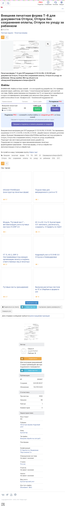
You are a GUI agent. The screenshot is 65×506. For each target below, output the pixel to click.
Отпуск (4, 158)
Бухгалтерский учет (27, 481)
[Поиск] (8, 3)
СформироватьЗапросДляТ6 (52, 155)
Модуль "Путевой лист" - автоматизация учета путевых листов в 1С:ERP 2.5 (16, 224)
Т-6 (27, 155)
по (31, 158)
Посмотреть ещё (31, 303)
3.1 (40, 155)
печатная (15, 155)
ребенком (46, 158)
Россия (22, 464)
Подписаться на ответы (10, 307)
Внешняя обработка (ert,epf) (30, 438)
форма (22, 155)
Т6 (32, 155)
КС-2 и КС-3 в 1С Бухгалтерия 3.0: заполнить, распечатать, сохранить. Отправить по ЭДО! (48, 224)
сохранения (17, 158)
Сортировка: (50, 307)
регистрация (34, 316)
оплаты (25, 158)
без (10, 158)
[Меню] (3, 3)
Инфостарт (33, 152)
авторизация (45, 316)
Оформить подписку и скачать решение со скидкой (32, 124)
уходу (36, 158)
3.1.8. (53, 158)
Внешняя (7, 155)
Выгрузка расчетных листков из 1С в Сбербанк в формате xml (47, 289)
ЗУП (36, 155)
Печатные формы (26, 425)
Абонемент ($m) (26, 487)
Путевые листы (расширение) (15, 287)
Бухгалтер (24, 433)
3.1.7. (58, 158)
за (40, 158)
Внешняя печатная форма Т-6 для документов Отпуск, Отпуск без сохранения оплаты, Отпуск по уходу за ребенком (32, 21)
